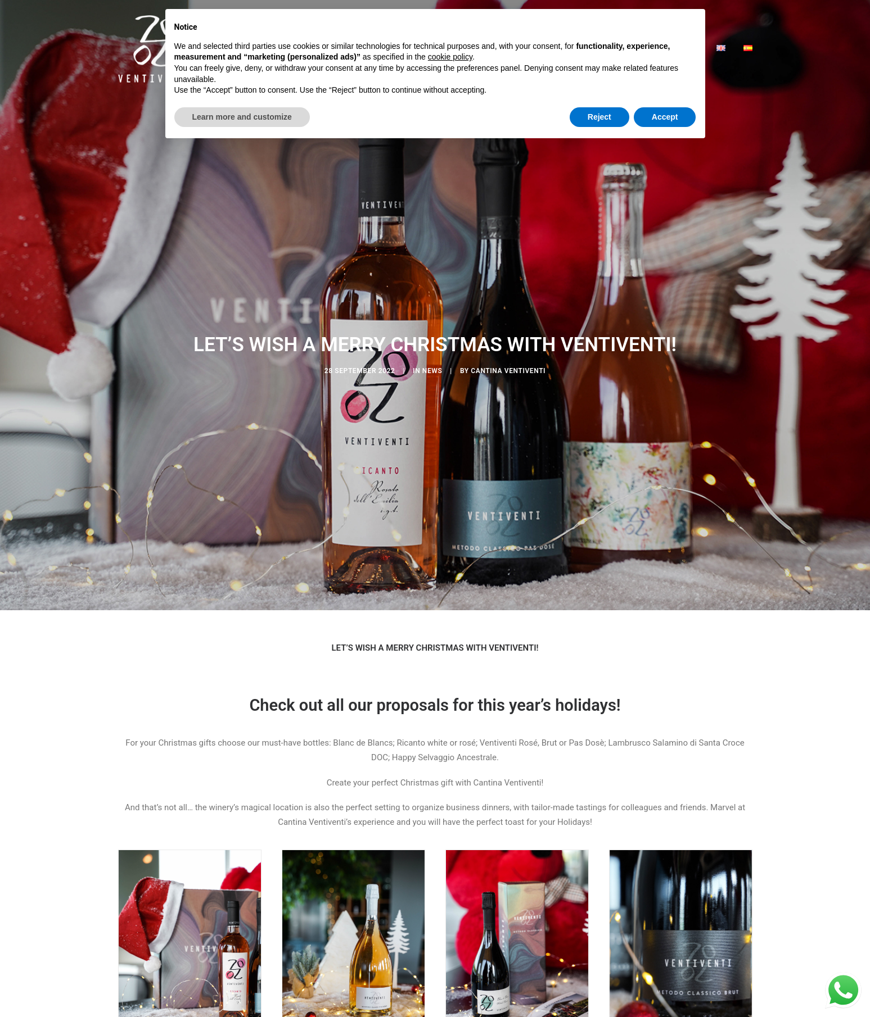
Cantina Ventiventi (508, 348)
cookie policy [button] (450, 56)
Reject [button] (599, 116)
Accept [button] (665, 116)
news (432, 348)
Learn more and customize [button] (242, 116)
